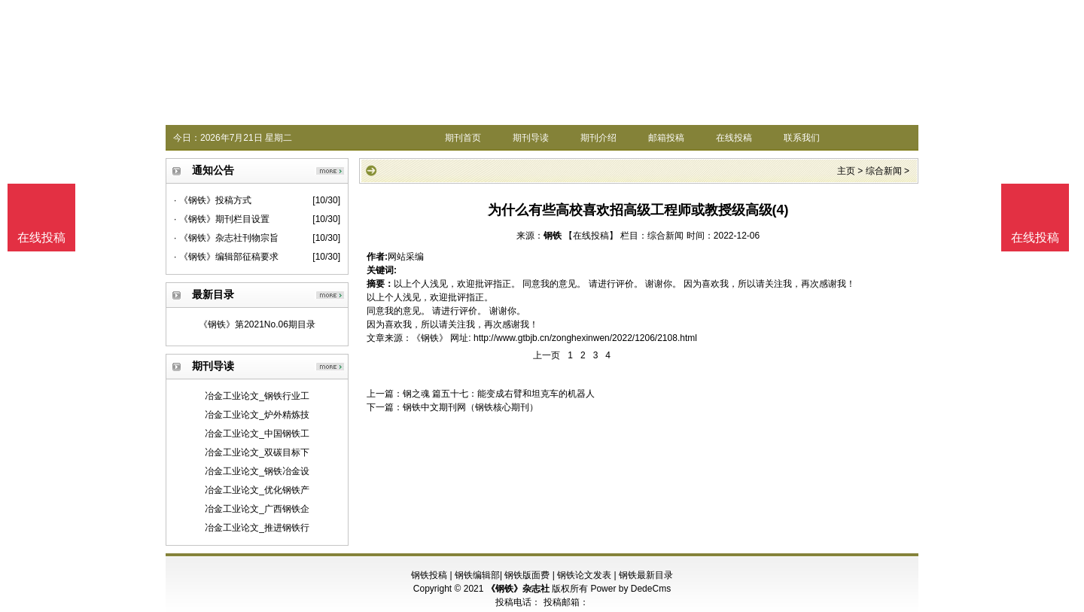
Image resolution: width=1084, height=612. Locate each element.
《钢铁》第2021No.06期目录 (257, 324)
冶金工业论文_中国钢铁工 (257, 433)
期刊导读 (531, 137)
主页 (846, 171)
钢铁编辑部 (477, 575)
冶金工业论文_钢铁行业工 (257, 396)
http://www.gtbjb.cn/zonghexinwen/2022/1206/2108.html (585, 338)
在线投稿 (734, 137)
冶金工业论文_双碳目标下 (257, 452)
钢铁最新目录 (646, 575)
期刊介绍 (598, 137)
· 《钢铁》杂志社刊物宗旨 (226, 238)
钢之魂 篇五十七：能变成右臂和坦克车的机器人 (499, 393)
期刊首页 (463, 137)
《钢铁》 (430, 338)
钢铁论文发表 (584, 575)
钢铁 (553, 235)
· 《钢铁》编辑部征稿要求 (226, 256)
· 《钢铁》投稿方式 (212, 200)
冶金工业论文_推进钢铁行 (257, 527)
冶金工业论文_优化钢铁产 (257, 490)
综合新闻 (884, 171)
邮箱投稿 (666, 137)
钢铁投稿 (429, 575)
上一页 (546, 355)
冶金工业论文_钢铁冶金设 (257, 471)
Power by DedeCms (630, 588)
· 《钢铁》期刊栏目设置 (221, 219)
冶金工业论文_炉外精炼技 (257, 415)
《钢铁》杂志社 (518, 588)
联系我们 (802, 137)
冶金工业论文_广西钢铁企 (257, 509)
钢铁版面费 (527, 575)
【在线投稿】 (591, 235)
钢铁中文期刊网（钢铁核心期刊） (470, 407)
